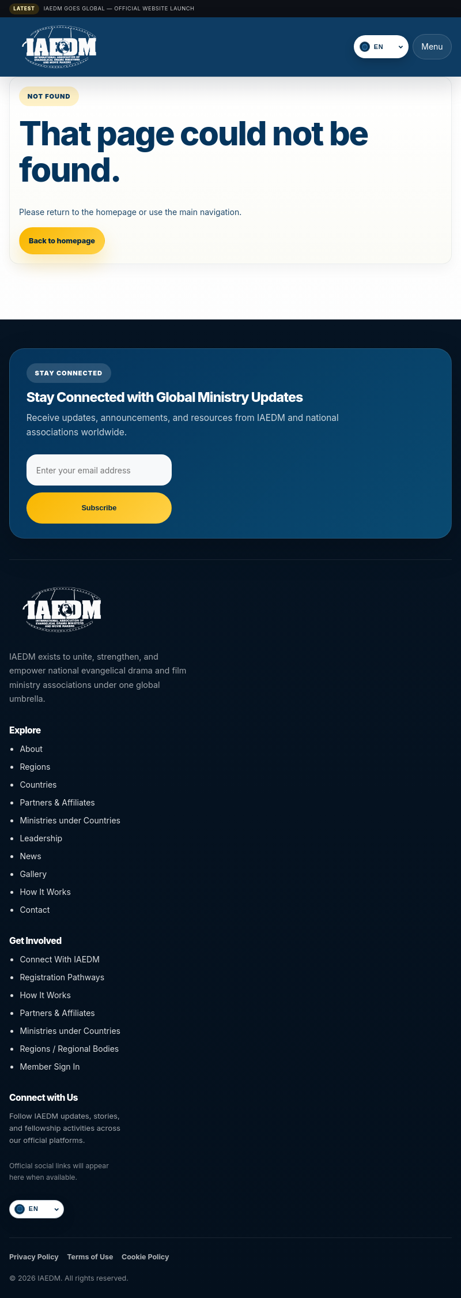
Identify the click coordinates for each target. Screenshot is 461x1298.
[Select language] (387, 47)
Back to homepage (62, 240)
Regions (35, 767)
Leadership (41, 838)
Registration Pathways (62, 977)
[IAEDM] (178, 46)
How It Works (45, 892)
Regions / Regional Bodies (69, 1049)
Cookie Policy (145, 1256)
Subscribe (98, 507)
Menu (432, 46)
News (30, 856)
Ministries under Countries (70, 820)
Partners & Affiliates (57, 802)
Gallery (33, 874)
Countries (38, 784)
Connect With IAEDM (59, 959)
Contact (35, 910)
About (31, 749)
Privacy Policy (34, 1256)
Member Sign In (50, 1066)
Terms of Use (90, 1256)
